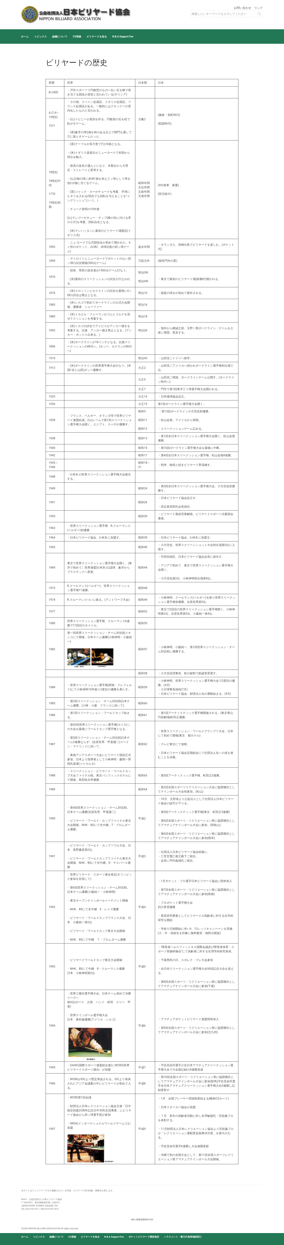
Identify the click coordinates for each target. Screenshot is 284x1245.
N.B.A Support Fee (122, 36)
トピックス (40, 36)
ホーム (25, 36)
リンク (258, 8)
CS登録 (77, 36)
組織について (59, 36)
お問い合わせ (242, 8)
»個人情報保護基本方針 (142, 1219)
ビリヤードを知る (97, 36)
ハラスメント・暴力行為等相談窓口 (183, 1236)
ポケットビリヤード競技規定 (144, 1236)
